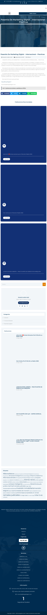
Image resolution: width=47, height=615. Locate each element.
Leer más (6, 159)
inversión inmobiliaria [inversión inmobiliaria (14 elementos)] (25, 488)
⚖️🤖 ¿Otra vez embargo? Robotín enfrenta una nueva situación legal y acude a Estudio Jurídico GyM (29, 441)
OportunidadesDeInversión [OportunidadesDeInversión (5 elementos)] (35, 490)
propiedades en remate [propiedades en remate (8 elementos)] (32, 492)
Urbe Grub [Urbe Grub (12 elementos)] (38, 495)
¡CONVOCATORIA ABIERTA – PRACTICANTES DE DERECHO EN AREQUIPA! (22, 271)
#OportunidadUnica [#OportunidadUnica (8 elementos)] (36, 475)
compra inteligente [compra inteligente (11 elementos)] (15, 484)
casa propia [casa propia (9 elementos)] (23, 482)
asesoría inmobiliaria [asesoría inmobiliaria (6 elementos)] (14, 480)
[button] (5, 93)
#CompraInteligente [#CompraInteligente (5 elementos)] (28, 473)
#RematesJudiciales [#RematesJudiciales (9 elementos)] (9, 477)
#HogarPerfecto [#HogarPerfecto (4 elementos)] (6, 475)
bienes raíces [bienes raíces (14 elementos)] (29, 480)
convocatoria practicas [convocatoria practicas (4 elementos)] (26, 484)
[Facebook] (21, 3)
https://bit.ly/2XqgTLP (6, 81)
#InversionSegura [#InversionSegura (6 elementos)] (26, 475)
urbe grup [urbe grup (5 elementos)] (5, 497)
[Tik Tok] (26, 3)
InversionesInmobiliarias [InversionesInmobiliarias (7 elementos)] (9, 488)
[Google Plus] (27, 306)
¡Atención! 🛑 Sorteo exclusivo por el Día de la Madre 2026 (17, 154)
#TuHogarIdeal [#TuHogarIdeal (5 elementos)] (19, 477)
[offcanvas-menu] (46, 8)
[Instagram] (24, 3)
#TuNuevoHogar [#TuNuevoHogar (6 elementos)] (26, 477)
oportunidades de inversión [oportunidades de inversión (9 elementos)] (20, 490)
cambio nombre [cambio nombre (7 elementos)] (7, 482)
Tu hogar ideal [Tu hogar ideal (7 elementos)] (24, 495)
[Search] (44, 284)
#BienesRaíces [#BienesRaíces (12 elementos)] (8, 474)
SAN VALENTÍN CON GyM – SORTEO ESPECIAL (28, 414)
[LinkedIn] (25, 306)
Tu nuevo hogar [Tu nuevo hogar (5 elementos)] (31, 495)
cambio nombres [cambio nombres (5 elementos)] (15, 482)
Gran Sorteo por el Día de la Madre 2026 (13, 212)
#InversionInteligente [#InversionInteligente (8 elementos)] (15, 475)
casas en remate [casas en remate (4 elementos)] (29, 482)
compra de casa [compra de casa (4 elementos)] (35, 482)
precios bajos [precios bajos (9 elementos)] (20, 492)
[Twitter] (23, 3)
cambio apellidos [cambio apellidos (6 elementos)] (39, 480)
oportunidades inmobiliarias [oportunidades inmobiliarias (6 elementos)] (9, 492)
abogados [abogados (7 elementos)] (38, 477)
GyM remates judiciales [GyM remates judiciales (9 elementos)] (18, 486)
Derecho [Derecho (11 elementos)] (33, 484)
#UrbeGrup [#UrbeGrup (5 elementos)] (32, 477)
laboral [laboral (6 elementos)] (10, 490)
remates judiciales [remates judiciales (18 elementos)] (11, 495)
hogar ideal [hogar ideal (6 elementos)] (28, 486)
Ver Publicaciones (23, 302)
